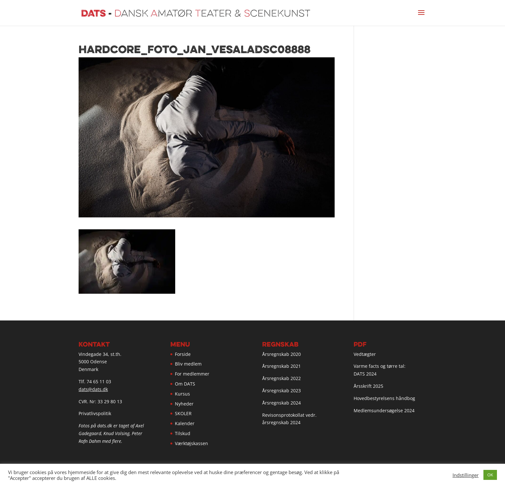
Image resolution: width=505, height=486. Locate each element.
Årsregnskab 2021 (281, 366)
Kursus (182, 394)
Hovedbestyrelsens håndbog (384, 398)
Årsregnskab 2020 (281, 354)
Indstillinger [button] (466, 475)
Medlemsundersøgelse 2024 (384, 410)
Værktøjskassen (191, 443)
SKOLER (183, 413)
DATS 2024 (365, 374)
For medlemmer (192, 374)
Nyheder (184, 404)
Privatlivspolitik (95, 413)
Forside (183, 354)
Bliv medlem (188, 364)
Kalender (185, 423)
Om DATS (185, 384)
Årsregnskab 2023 (281, 390)
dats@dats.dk (93, 389)
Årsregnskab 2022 (281, 378)
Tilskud (182, 433)
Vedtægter (365, 354)
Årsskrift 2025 (368, 386)
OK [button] (490, 475)
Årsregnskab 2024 (281, 403)
